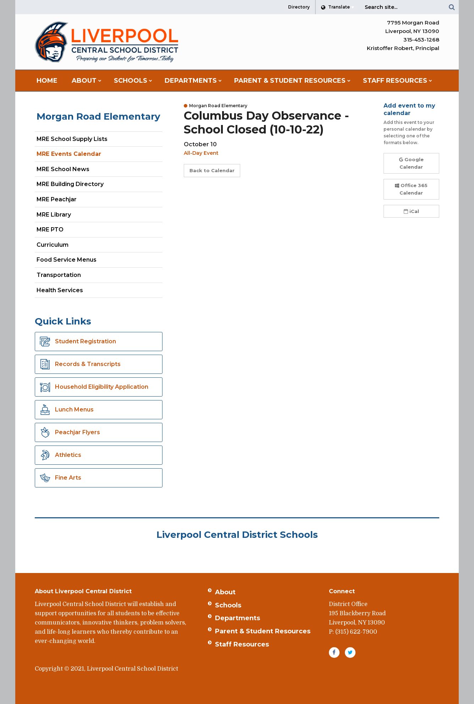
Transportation (59, 275)
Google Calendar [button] (411, 163)
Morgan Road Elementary (98, 116)
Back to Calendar (212, 170)
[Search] (452, 7)
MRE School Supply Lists (72, 139)
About (225, 592)
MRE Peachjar (69, 201)
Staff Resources (242, 644)
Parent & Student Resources (262, 631)
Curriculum (52, 244)
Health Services (60, 290)
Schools (228, 605)
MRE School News (63, 169)
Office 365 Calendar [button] (411, 189)
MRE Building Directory (70, 184)
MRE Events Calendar (69, 154)
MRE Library (54, 214)
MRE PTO (50, 229)
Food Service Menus (67, 259)
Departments (237, 618)
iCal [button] (411, 211)
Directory (299, 7)
